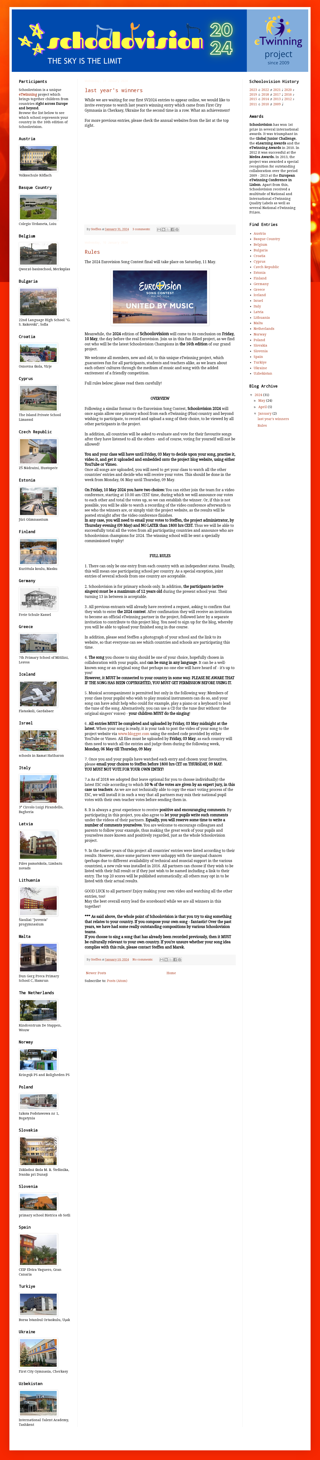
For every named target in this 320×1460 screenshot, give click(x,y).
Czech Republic (266, 267)
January (265, 413)
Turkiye (260, 362)
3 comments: (141, 229)
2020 (288, 90)
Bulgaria (261, 250)
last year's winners (114, 90)
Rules (92, 251)
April (263, 407)
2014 (265, 99)
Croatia (259, 256)
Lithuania (262, 317)
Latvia (259, 312)
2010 (265, 104)
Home (171, 973)
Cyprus (259, 261)
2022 (265, 90)
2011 (253, 104)
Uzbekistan (263, 373)
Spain (258, 357)
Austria (260, 233)
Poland (259, 340)
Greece (259, 289)
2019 (253, 94)
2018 (265, 94)
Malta (258, 323)
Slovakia (260, 345)
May (262, 400)
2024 (259, 395)
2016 (288, 94)
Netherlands (264, 329)
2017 (277, 94)
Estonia (260, 272)
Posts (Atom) (117, 981)
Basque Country (267, 239)
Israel (258, 301)
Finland (260, 278)
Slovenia (261, 351)
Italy (257, 306)
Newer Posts (96, 973)
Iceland (260, 295)
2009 (277, 104)
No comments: (143, 959)
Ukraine (260, 368)
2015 (253, 99)
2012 (288, 99)
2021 (277, 90)
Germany (261, 284)
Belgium (260, 244)
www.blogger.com (133, 734)
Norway (260, 334)
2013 (277, 99)
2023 (253, 90)
